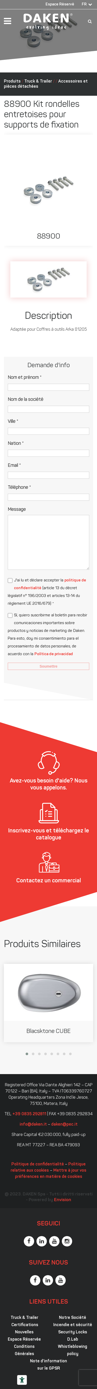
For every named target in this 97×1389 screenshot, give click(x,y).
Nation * (16, 443)
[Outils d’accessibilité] (22, 1380)
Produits (12, 81)
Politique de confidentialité (37, 1164)
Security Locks (72, 1332)
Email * (14, 465)
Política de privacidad (53, 654)
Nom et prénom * (25, 377)
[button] (27, 1053)
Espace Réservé (60, 4)
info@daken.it (33, 1124)
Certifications (24, 1325)
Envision (62, 1200)
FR (84, 4)
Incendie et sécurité (72, 1325)
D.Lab (72, 1340)
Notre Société (72, 1318)
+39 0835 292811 (29, 1114)
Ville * (13, 421)
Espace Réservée (24, 1340)
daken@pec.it (64, 1124)
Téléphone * (19, 487)
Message (17, 509)
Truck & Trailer (38, 81)
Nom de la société (25, 399)
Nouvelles (24, 1332)
